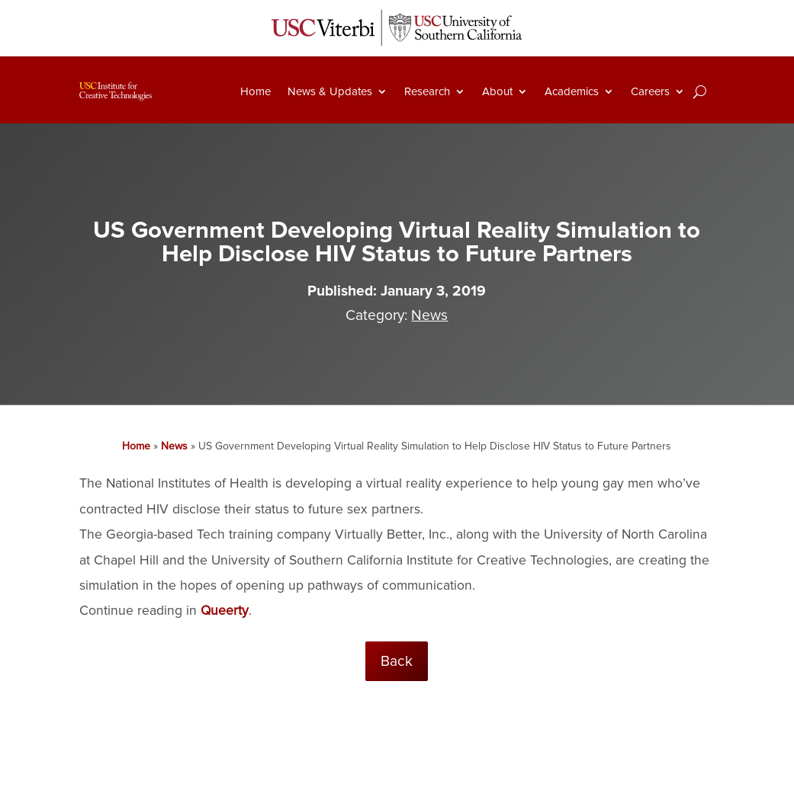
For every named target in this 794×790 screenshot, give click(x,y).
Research (427, 91)
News (429, 315)
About (497, 91)
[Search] (699, 91)
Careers (650, 91)
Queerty (225, 611)
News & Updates (330, 91)
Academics (572, 91)
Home (255, 91)
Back (397, 661)
